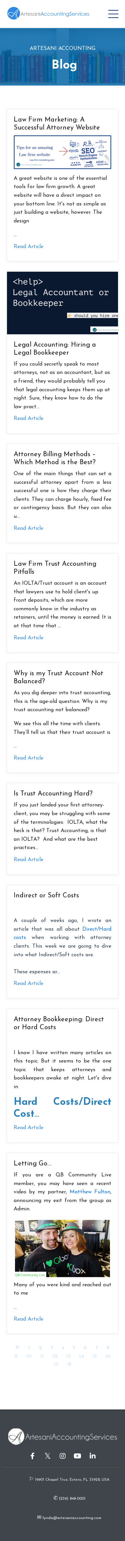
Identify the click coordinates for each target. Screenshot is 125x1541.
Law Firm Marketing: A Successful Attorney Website (57, 124)
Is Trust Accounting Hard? (53, 793)
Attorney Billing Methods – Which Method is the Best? (55, 458)
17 (56, 1365)
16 (108, 1356)
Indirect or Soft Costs (46, 895)
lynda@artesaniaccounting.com (71, 1518)
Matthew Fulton (90, 1192)
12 (55, 1356)
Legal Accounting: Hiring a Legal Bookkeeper (55, 349)
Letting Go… (32, 1163)
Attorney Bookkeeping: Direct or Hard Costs (59, 1023)
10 (29, 1356)
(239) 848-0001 (71, 1499)
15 (94, 1356)
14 (81, 1356)
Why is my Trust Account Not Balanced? (58, 677)
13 (68, 1356)
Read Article (28, 246)
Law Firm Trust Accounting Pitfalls (55, 568)
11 (42, 1356)
